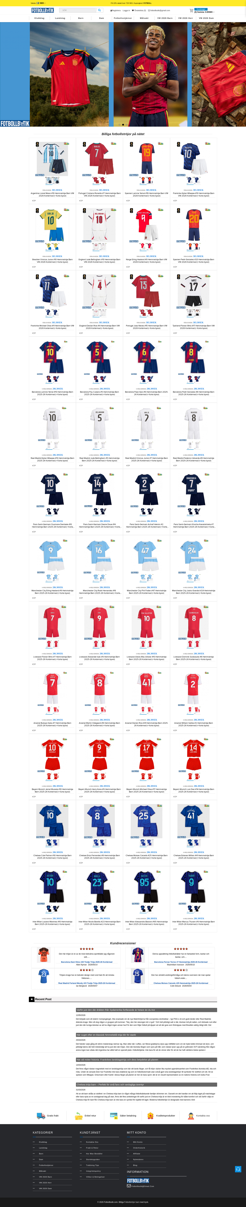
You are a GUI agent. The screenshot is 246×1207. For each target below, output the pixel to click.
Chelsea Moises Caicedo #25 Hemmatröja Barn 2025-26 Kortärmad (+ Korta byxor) (147, 856)
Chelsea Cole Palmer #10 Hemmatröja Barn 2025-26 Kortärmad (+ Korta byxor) (52, 856)
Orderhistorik (139, 1148)
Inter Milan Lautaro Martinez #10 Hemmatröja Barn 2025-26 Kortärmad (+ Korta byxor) (52, 922)
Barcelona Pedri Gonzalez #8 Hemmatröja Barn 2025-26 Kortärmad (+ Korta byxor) (193, 393)
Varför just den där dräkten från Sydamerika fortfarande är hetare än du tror (116, 1010)
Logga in (126, 10)
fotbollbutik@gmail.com (159, 10)
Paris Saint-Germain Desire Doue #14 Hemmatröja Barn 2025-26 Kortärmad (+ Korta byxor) (99, 527)
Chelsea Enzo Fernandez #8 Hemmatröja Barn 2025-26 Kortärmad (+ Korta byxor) (99, 856)
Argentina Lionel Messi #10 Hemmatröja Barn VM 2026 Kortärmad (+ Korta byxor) (52, 194)
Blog (135, 1165)
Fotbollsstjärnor (123, 18)
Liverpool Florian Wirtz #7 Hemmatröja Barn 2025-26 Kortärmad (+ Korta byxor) (52, 658)
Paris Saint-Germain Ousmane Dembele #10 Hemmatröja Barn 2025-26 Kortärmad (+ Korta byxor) (52, 527)
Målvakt (144, 18)
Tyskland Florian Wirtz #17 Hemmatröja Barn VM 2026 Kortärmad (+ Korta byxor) (194, 327)
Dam (101, 18)
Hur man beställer (94, 1154)
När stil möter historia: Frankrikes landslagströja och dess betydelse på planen (117, 1059)
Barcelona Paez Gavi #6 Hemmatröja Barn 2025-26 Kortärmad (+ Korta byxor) (146, 393)
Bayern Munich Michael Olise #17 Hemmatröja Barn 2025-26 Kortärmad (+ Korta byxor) (146, 790)
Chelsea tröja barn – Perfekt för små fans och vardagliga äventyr (110, 1084)
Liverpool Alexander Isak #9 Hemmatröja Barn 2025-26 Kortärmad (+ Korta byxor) (99, 658)
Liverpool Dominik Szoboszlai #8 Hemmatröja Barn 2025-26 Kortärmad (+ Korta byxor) (194, 658)
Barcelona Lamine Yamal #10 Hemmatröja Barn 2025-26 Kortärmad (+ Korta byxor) (52, 393)
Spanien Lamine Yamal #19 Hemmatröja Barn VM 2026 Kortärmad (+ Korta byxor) (146, 194)
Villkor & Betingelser (95, 1177)
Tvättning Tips (92, 1165)
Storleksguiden (93, 1159)
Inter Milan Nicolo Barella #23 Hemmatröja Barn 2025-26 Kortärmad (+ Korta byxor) (99, 922)
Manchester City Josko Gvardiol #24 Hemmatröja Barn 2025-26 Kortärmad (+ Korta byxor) (193, 591)
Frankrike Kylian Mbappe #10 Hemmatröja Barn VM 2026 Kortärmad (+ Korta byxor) (193, 194)
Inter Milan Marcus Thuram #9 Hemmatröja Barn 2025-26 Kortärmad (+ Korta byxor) (193, 922)
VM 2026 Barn (165, 18)
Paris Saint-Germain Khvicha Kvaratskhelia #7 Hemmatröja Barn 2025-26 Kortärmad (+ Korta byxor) (193, 527)
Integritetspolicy (93, 1171)
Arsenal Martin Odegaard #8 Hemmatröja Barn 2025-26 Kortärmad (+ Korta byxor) (99, 724)
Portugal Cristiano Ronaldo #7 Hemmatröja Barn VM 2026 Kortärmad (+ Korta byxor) (99, 194)
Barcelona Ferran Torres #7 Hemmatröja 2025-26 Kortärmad (180, 962)
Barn (81, 18)
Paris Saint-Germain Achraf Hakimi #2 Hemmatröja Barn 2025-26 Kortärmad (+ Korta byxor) (146, 527)
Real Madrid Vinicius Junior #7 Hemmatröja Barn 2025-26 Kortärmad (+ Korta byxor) (146, 459)
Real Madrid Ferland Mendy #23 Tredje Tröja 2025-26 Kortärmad (86, 983)
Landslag (60, 18)
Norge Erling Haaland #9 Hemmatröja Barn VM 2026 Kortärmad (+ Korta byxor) (146, 260)
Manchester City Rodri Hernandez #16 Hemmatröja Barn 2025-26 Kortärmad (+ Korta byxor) (99, 593)
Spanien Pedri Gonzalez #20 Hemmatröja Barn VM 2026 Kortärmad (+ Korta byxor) (193, 260)
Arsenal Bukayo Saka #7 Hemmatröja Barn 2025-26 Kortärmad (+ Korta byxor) (52, 724)
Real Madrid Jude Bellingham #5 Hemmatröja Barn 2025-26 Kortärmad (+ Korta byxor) (100, 459)
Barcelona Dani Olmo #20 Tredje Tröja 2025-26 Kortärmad (86, 962)
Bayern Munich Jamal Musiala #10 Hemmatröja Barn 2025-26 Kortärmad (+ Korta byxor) (52, 790)
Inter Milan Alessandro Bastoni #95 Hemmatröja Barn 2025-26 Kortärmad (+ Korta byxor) (146, 922)
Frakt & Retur (92, 1148)
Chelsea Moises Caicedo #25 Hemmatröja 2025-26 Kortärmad (181, 983)
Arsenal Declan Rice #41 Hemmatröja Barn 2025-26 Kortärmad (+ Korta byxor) (146, 724)
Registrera (115, 10)
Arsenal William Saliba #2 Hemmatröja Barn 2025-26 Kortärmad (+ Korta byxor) (193, 724)
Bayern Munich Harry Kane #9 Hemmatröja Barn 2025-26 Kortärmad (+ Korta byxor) (99, 790)
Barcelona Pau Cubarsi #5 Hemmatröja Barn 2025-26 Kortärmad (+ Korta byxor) (99, 393)
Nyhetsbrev (138, 1159)
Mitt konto (138, 1142)
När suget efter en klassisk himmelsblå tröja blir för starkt (106, 1034)
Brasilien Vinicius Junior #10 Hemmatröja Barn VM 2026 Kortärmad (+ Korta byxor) (52, 260)
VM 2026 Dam (206, 18)
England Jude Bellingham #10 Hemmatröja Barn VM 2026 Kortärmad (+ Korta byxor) (99, 260)
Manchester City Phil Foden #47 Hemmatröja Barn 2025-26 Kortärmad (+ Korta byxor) (146, 591)
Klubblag (40, 18)
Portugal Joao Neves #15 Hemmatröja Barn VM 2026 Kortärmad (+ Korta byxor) (146, 327)
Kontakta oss (203, 1115)
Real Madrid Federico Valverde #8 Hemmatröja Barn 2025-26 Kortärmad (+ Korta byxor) (193, 459)
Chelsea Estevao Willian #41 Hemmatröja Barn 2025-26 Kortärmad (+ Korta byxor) (194, 856)
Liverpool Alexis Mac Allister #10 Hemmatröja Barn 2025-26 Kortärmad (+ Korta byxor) (146, 658)
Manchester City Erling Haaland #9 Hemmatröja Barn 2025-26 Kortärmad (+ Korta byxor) (52, 591)
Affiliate (136, 1154)
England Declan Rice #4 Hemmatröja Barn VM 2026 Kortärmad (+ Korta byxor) (99, 327)
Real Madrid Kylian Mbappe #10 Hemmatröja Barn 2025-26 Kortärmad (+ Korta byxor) (52, 459)
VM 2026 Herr (185, 18)
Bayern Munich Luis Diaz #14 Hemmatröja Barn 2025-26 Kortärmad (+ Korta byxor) (193, 790)
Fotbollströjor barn (131, 1202)
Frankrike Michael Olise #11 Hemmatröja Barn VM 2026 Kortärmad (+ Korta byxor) (52, 327)
